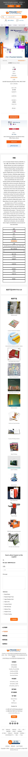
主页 (2, 25)
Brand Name (7, 594)
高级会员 (10, 733)
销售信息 (4, 635)
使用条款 (7, 746)
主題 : (4, 566)
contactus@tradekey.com (14, 713)
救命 (14, 700)
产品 (5, 25)
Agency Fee (7, 601)
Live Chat (21, 20)
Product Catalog (8, 614)
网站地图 (16, 733)
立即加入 (11, 6)
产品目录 (5, 631)
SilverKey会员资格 (14, 673)
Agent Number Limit (8, 599)
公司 (23, 729)
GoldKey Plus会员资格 (14, 669)
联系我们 (14, 716)
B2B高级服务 (14, 664)
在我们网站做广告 (9, 735)
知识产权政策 (19, 746)
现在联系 (14, 117)
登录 (18, 6)
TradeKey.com (13, 748)
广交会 (21, 735)
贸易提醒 (20, 731)
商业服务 (10, 25)
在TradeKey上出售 (14, 681)
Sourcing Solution (14, 675)
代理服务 (15, 25)
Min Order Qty (7, 606)
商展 (17, 735)
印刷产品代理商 (22, 25)
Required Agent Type (9, 596)
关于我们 (4, 733)
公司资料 (4, 627)
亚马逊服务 (14, 692)
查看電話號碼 (14, 145)
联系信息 (4, 639)
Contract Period (8, 604)
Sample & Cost (7, 611)
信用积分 (4, 643)
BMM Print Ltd (16, 122)
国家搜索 (8, 731)
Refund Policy (14, 698)
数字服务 (14, 689)
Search (24, 17)
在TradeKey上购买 (14, 683)
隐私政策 (13, 746)
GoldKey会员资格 (14, 671)
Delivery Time (7, 609)
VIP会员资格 (14, 667)
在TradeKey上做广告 (14, 685)
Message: (5, 574)
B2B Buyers (14, 702)
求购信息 (14, 729)
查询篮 (14, 731)
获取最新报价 (21, 60)
